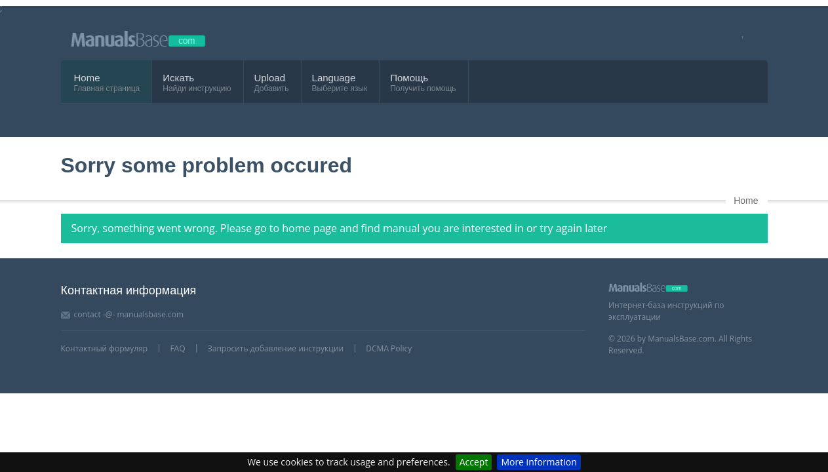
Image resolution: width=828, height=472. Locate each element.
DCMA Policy (389, 348)
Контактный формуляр (104, 348)
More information (538, 462)
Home (87, 78)
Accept (474, 462)
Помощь (409, 78)
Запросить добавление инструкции (276, 348)
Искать (178, 78)
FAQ (177, 348)
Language (334, 78)
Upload (270, 78)
